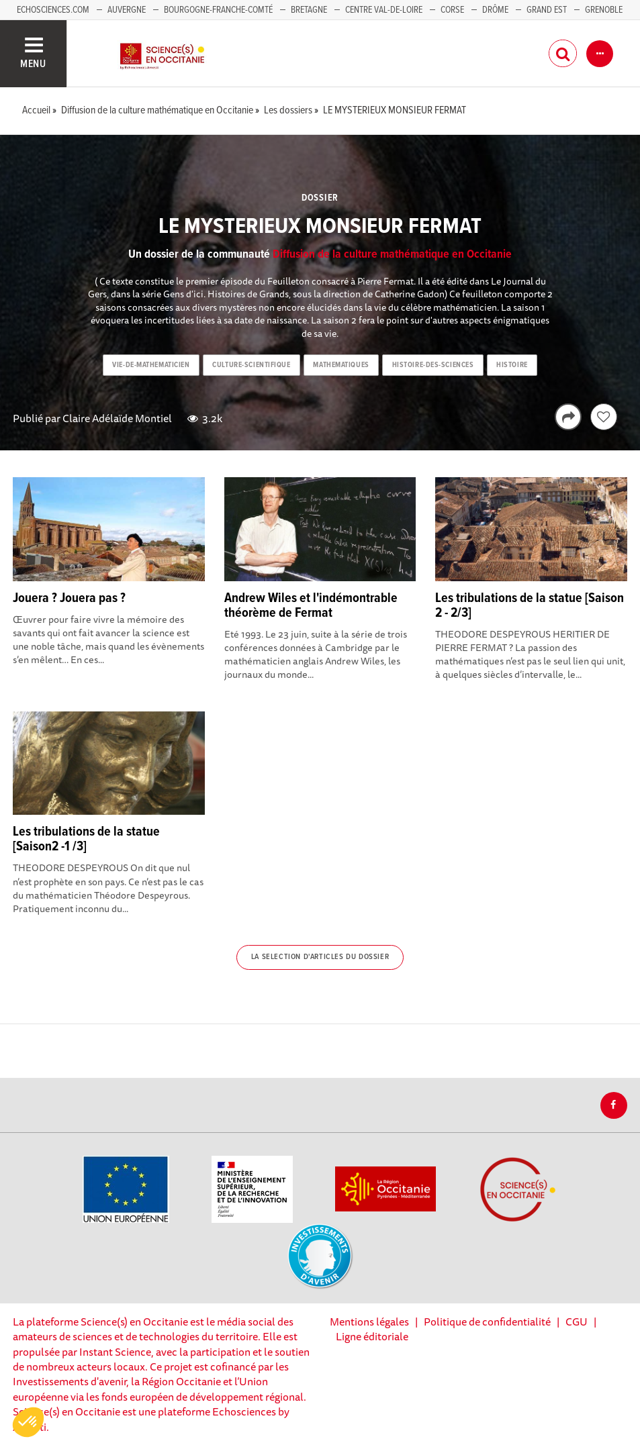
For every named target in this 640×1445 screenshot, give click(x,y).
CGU (576, 1321)
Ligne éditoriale (372, 1336)
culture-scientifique (251, 365)
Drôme (495, 10)
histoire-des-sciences (433, 365)
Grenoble (604, 10)
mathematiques (341, 365)
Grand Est (547, 10)
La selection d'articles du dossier (320, 957)
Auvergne (126, 10)
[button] (28, 1422)
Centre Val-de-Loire (383, 10)
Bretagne (309, 10)
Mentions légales (369, 1321)
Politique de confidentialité (487, 1321)
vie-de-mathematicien (150, 365)
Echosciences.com (53, 10)
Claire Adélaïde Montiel (117, 418)
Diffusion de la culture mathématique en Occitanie (392, 254)
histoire (511, 365)
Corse (452, 10)
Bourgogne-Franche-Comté (218, 10)
